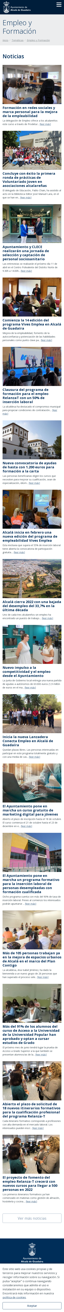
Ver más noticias (32, 1218)
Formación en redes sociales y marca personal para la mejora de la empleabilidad (30, 111)
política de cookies (14, 1297)
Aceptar (32, 1306)
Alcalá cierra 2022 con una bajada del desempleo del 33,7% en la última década (32, 605)
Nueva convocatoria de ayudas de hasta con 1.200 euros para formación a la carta (29, 467)
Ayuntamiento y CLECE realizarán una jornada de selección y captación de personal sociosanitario (26, 253)
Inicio (5, 40)
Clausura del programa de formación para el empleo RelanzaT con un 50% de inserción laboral (25, 395)
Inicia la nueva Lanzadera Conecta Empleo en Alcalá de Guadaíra (28, 741)
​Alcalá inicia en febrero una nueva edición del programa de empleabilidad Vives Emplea (30, 536)
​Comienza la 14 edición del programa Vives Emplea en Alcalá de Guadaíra (32, 324)
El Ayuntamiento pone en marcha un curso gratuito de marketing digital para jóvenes (30, 810)
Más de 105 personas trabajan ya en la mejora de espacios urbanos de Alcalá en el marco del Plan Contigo (32, 959)
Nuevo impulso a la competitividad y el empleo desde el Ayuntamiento (27, 671)
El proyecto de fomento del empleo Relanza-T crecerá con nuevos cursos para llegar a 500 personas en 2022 (30, 1183)
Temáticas (18, 40)
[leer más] (45, 124)
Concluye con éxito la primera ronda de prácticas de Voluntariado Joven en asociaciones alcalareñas (29, 179)
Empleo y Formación (38, 40)
